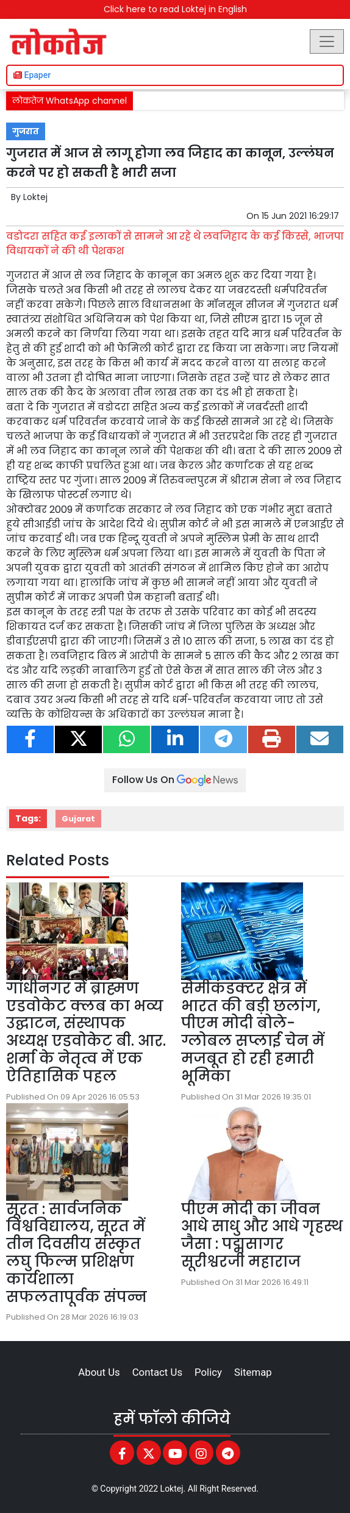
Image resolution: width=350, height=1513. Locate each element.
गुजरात (25, 131)
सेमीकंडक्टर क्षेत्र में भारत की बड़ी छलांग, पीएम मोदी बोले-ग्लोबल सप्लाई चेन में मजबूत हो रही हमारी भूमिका (252, 1032)
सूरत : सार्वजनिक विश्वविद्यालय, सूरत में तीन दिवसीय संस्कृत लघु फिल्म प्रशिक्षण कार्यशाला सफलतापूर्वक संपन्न (76, 1253)
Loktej (35, 197)
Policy (208, 1372)
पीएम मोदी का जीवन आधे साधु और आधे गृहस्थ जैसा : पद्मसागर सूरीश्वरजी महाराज (262, 1235)
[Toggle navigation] (327, 41)
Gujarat (78, 819)
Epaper (32, 75)
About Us (99, 1372)
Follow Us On (175, 780)
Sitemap (253, 1372)
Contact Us (157, 1372)
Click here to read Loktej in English (175, 9)
